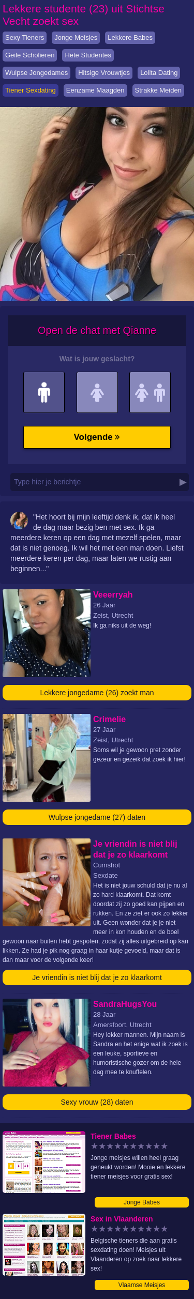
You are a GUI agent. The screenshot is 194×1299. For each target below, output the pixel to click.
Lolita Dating (158, 73)
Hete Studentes (88, 55)
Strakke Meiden (158, 90)
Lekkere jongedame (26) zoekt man (97, 693)
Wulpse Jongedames (36, 73)
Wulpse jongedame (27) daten (97, 817)
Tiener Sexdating (30, 90)
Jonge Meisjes (75, 37)
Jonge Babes (142, 1202)
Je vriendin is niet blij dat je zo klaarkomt (97, 977)
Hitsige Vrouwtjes (104, 73)
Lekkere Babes (130, 37)
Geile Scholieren (29, 55)
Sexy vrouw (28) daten (97, 1102)
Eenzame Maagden (95, 90)
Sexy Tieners (24, 37)
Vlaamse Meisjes (142, 1285)
